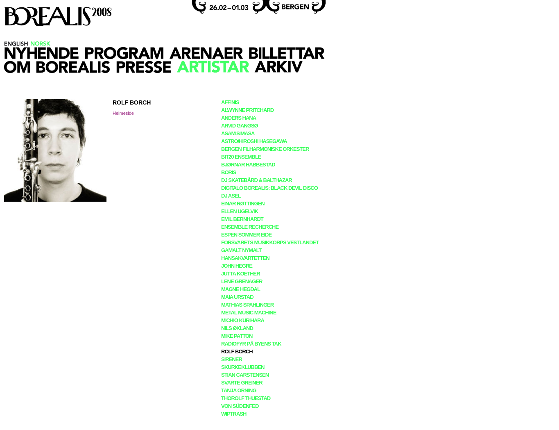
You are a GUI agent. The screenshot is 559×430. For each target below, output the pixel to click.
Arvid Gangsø (239, 126)
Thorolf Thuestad (245, 398)
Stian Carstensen (245, 375)
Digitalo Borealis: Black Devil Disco (269, 188)
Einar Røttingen (243, 203)
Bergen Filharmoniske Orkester (265, 149)
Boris (228, 172)
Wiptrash (233, 414)
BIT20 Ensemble (241, 157)
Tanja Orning (238, 390)
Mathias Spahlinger (247, 305)
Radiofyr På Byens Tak (251, 344)
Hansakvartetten (245, 258)
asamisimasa (237, 133)
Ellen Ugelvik (239, 211)
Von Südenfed (239, 406)
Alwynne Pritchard (247, 110)
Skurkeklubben (242, 367)
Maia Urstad (237, 297)
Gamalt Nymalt (241, 250)
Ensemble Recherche (249, 227)
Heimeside (123, 113)
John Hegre (236, 266)
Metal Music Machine (248, 312)
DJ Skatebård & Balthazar (256, 180)
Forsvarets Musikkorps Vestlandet (270, 242)
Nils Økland (237, 328)
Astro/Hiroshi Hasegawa (254, 141)
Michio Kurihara (242, 320)
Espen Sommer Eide (246, 235)
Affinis (230, 102)
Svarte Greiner (242, 383)
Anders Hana (238, 118)
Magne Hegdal (240, 289)
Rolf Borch (237, 351)
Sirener (231, 359)
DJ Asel (230, 196)
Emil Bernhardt (242, 219)
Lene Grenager (241, 281)
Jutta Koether (240, 274)
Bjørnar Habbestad (248, 165)
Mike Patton (236, 336)
